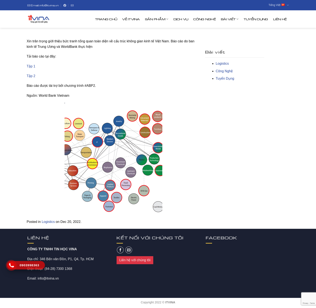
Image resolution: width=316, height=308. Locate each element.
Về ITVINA (131, 19)
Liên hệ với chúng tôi (135, 260)
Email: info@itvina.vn (43, 5)
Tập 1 (31, 66)
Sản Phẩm (156, 19)
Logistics (48, 222)
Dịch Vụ (180, 19)
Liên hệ (280, 19)
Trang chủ (106, 19)
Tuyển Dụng (256, 19)
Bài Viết (230, 19)
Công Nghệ (204, 19)
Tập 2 (31, 76)
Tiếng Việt (279, 5)
